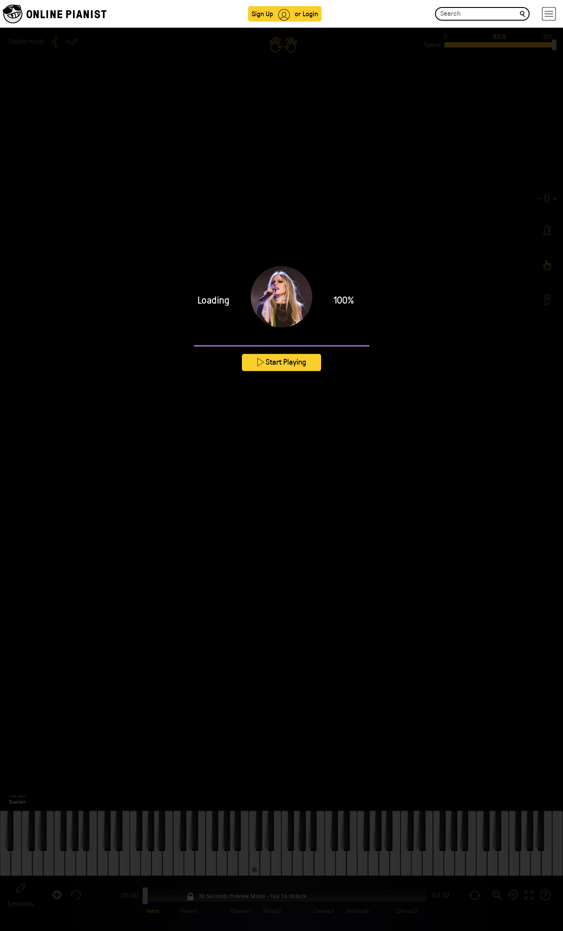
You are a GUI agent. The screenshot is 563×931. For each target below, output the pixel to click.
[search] (522, 13)
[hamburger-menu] (549, 14)
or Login (306, 13)
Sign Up (262, 13)
